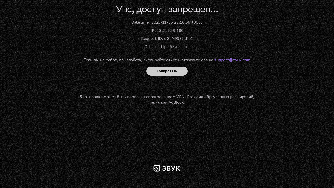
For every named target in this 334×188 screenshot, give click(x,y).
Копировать (167, 71)
